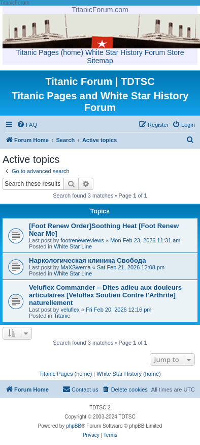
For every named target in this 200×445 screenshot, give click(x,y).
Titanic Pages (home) (50, 52)
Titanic (62, 316)
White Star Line (73, 246)
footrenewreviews (82, 240)
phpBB (73, 426)
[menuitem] (27, 125)
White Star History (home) (128, 374)
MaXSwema (75, 267)
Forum (155, 52)
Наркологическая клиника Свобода (87, 260)
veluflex (69, 310)
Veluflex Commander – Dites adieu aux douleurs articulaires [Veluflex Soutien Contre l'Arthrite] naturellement (105, 295)
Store (175, 52)
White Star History (114, 52)
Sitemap (100, 61)
